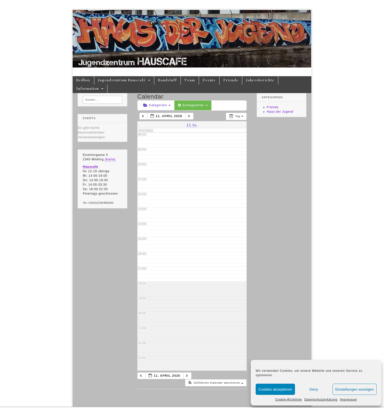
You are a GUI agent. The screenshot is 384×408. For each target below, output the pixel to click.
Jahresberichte (260, 80)
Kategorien (157, 105)
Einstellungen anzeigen (354, 389)
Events (209, 80)
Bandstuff (167, 80)
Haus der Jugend (280, 111)
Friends (230, 80)
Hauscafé (90, 167)
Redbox (83, 80)
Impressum (348, 399)
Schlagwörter (193, 105)
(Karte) (110, 159)
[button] (215, 382)
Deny (313, 389)
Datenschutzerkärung (320, 399)
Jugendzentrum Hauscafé (122, 80)
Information (87, 89)
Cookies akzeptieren (275, 389)
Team (190, 80)
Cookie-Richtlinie (288, 399)
